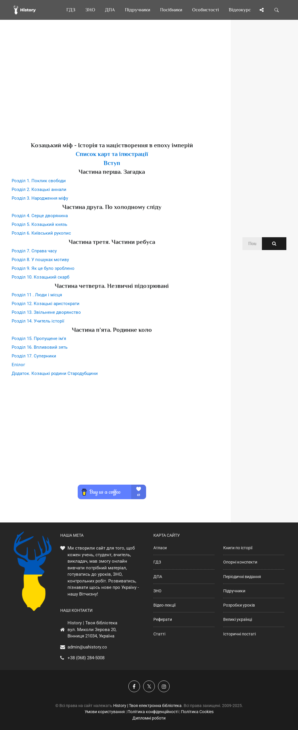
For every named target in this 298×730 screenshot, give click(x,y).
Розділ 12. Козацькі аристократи (45, 303)
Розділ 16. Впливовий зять (40, 347)
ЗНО (157, 591)
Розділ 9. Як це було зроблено (43, 268)
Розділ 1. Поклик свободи (39, 180)
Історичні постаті (239, 634)
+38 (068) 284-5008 (86, 657)
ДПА (157, 576)
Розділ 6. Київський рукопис (41, 233)
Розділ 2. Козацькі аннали (39, 189)
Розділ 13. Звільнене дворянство (46, 312)
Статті (159, 634)
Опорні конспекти (240, 562)
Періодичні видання (242, 576)
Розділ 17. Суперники (34, 356)
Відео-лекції (164, 605)
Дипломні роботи (149, 718)
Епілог (18, 364)
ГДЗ (157, 562)
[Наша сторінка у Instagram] (164, 686)
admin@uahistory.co (87, 647)
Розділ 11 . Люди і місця (37, 294)
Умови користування (105, 711)
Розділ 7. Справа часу (34, 251)
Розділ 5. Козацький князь (39, 224)
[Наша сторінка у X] (149, 686)
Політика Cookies (197, 711)
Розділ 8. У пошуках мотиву (40, 259)
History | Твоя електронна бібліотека (147, 705)
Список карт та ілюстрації (112, 153)
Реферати (162, 619)
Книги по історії (237, 547)
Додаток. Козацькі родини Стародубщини (55, 373)
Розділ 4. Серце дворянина (40, 215)
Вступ (112, 163)
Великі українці (237, 619)
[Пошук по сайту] (276, 10)
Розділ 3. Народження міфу (40, 198)
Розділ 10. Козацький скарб (40, 277)
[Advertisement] (112, 90)
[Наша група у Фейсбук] (134, 686)
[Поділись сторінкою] (261, 10)
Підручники (234, 591)
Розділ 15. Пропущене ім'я (39, 338)
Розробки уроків (239, 605)
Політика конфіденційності (152, 711)
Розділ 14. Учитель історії (38, 321)
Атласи (160, 547)
